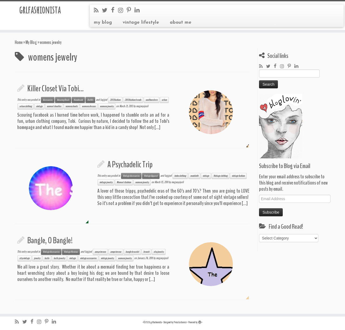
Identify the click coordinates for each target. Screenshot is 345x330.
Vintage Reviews (71, 252)
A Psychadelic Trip (130, 164)
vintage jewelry (105, 182)
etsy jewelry (159, 252)
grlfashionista (40, 10)
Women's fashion (124, 182)
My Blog (31, 42)
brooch (146, 252)
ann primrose (100, 252)
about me (180, 22)
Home (19, 42)
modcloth (194, 176)
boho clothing (180, 176)
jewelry (37, 258)
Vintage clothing (220, 176)
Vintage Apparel (151, 176)
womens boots (71, 106)
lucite (46, 258)
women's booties (54, 106)
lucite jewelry (59, 258)
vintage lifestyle (141, 22)
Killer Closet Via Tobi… (55, 88)
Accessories (48, 100)
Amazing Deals (63, 100)
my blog (103, 22)
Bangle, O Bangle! (50, 240)
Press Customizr (180, 322)
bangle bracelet (132, 252)
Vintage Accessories (131, 176)
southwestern (151, 100)
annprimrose (115, 252)
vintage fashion (238, 176)
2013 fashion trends (133, 100)
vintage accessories (88, 258)
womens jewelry (106, 106)
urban (164, 100)
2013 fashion (115, 100)
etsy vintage (24, 258)
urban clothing (25, 106)
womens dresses (89, 106)
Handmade (78, 100)
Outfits (90, 100)
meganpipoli (142, 106)
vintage (39, 106)
